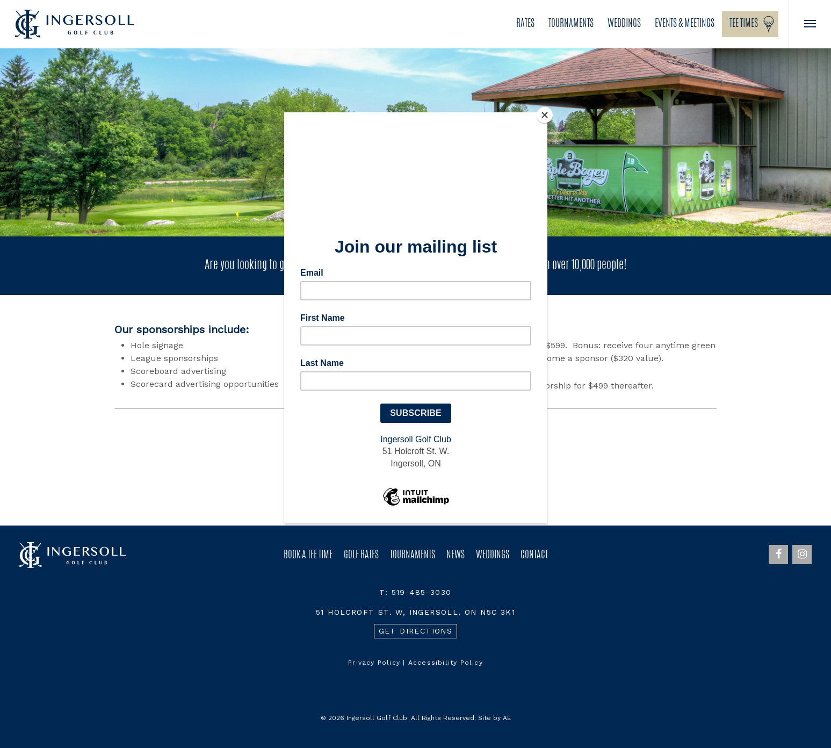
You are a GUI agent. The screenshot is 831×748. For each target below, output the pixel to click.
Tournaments (571, 24)
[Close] (545, 115)
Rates (525, 24)
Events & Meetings (684, 24)
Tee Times (743, 24)
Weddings (624, 24)
